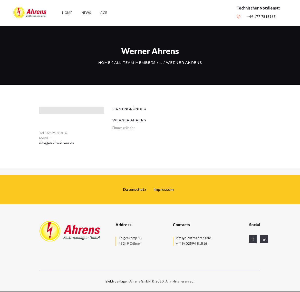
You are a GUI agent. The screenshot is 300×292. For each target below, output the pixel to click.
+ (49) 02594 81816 (191, 243)
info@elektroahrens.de (56, 143)
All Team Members (135, 62)
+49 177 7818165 (261, 17)
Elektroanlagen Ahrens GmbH (128, 281)
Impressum (164, 189)
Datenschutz (134, 189)
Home (104, 62)
